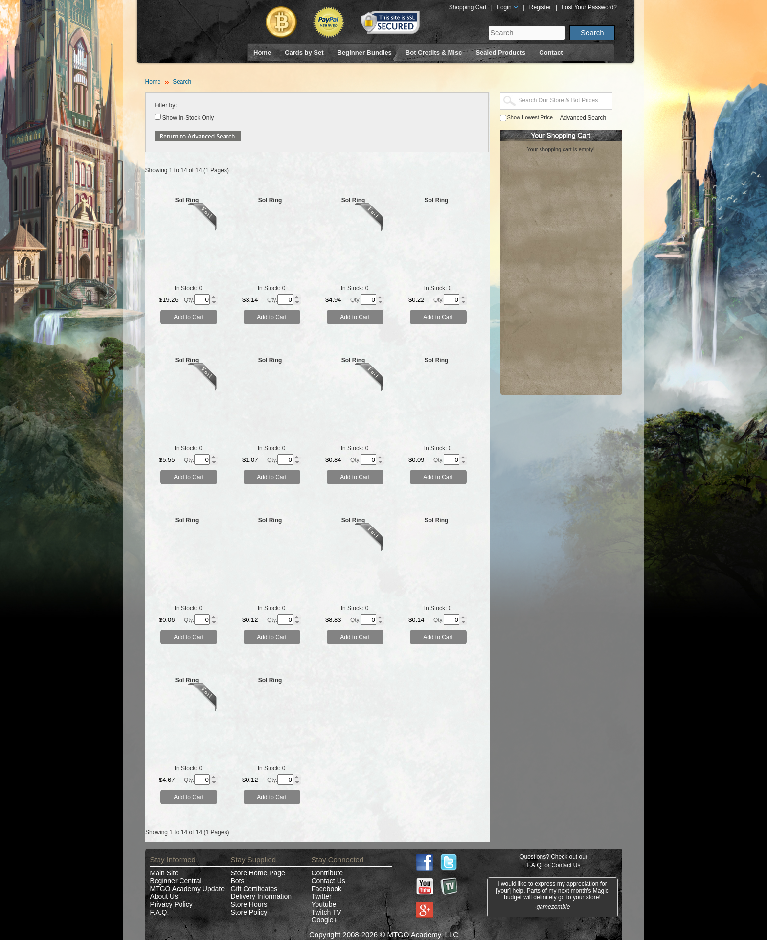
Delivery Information (261, 896)
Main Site (164, 873)
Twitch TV (326, 912)
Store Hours (249, 904)
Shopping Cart (468, 7)
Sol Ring (187, 200)
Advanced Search (583, 118)
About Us (164, 896)
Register (540, 7)
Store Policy (249, 912)
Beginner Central (176, 881)
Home (262, 52)
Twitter (322, 896)
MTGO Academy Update (187, 889)
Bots (238, 881)
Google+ (325, 920)
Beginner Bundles (365, 52)
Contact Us (328, 881)
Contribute (327, 873)
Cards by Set (304, 52)
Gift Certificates (254, 889)
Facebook (326, 889)
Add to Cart (188, 317)
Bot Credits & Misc (434, 52)
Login (508, 7)
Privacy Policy (171, 904)
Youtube (324, 904)
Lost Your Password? (589, 7)
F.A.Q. (159, 912)
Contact (551, 52)
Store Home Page (258, 873)
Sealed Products (500, 52)
